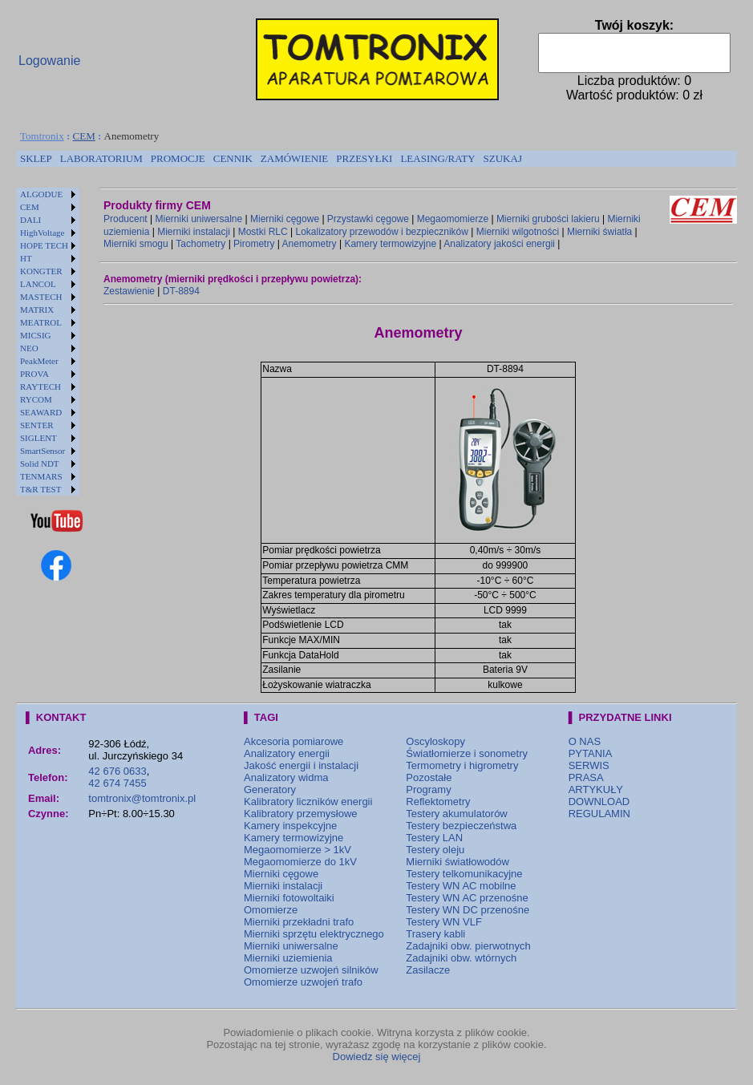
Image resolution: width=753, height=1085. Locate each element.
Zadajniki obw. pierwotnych (468, 946)
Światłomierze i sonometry (467, 753)
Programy (428, 789)
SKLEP (36, 158)
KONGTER (41, 271)
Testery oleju (435, 850)
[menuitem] (36, 159)
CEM (84, 136)
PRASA (586, 777)
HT (26, 258)
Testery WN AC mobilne (461, 886)
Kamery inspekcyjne (290, 826)
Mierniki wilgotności (517, 231)
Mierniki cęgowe (284, 219)
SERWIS (589, 765)
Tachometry (200, 243)
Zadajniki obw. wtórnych (461, 958)
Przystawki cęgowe (368, 219)
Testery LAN (434, 838)
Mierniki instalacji (193, 231)
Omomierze (271, 910)
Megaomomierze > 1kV (297, 850)
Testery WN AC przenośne (467, 898)
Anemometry (309, 243)
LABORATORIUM (101, 158)
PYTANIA (591, 753)
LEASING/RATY (437, 158)
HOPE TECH (44, 245)
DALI (30, 220)
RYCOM (36, 399)
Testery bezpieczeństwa (461, 826)
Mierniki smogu (135, 243)
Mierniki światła (599, 231)
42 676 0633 (117, 771)
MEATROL (41, 322)
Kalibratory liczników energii (308, 802)
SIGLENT (38, 438)
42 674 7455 (117, 783)
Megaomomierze (452, 219)
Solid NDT (39, 463)
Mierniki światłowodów (457, 862)
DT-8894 (181, 291)
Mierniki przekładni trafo (299, 922)
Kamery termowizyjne (390, 243)
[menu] (47, 342)
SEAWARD (41, 412)
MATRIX (37, 309)
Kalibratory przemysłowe (301, 814)
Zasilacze (428, 970)
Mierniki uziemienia (288, 958)
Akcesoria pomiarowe (293, 741)
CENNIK (233, 158)
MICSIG (35, 335)
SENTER (37, 425)
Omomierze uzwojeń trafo (303, 982)
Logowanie (49, 60)
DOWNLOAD (599, 802)
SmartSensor (42, 450)
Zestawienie (129, 291)
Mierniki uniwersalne (199, 219)
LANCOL (38, 284)
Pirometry (253, 243)
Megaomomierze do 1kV (300, 862)
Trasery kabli (435, 934)
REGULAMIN (599, 814)
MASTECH (41, 297)
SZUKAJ (503, 158)
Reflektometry (438, 802)
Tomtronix (42, 136)
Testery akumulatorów (456, 814)
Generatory (270, 789)
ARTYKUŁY (596, 789)
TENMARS (41, 476)
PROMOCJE (178, 158)
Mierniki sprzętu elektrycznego (314, 934)
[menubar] (271, 159)
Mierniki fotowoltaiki (289, 898)
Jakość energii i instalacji (301, 765)
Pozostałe (428, 777)
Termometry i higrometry (462, 765)
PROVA (34, 374)
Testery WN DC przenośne (467, 910)
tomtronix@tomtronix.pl (142, 798)
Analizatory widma (286, 777)
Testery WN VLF (444, 922)
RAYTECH (40, 386)
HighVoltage (42, 232)
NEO (29, 348)
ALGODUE (41, 194)
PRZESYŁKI (364, 158)
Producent (125, 219)
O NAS (585, 741)
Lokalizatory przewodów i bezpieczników (381, 231)
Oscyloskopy (435, 741)
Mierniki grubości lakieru (548, 219)
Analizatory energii (287, 753)
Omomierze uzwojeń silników (311, 970)
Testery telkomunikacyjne (464, 874)
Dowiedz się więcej (377, 1057)
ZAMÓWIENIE (294, 158)
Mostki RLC (263, 231)
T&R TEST (40, 489)
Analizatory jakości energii (499, 243)
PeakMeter (39, 361)
